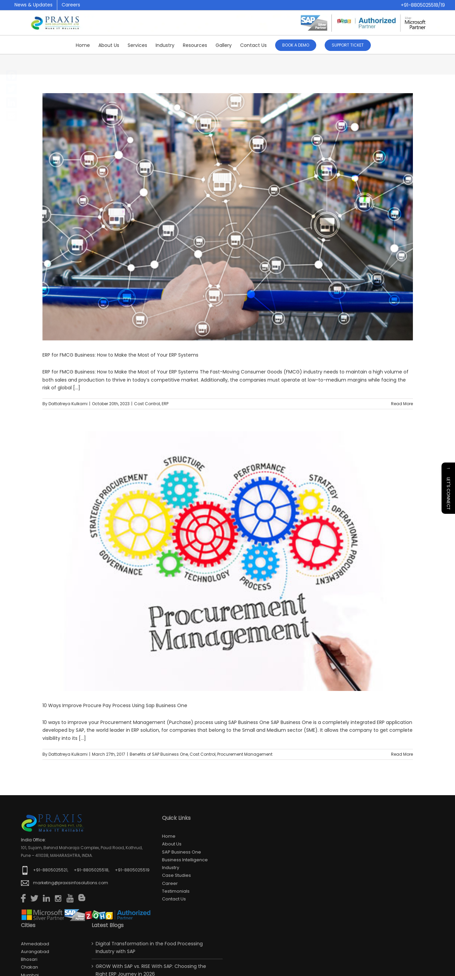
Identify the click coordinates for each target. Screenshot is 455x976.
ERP (165, 404)
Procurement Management (244, 754)
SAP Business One (181, 852)
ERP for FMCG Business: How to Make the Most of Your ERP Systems (120, 355)
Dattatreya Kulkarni (68, 404)
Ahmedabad (35, 944)
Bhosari (29, 959)
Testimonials (176, 891)
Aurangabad (35, 951)
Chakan (29, 967)
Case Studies (176, 875)
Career (170, 883)
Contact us (174, 899)
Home (168, 836)
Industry (170, 867)
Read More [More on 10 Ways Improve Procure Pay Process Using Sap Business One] (402, 754)
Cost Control (147, 404)
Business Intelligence (185, 860)
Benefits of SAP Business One (159, 754)
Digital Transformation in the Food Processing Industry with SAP (149, 947)
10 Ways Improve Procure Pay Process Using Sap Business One (114, 705)
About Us (172, 844)
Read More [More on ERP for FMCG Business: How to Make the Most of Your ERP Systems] (402, 404)
